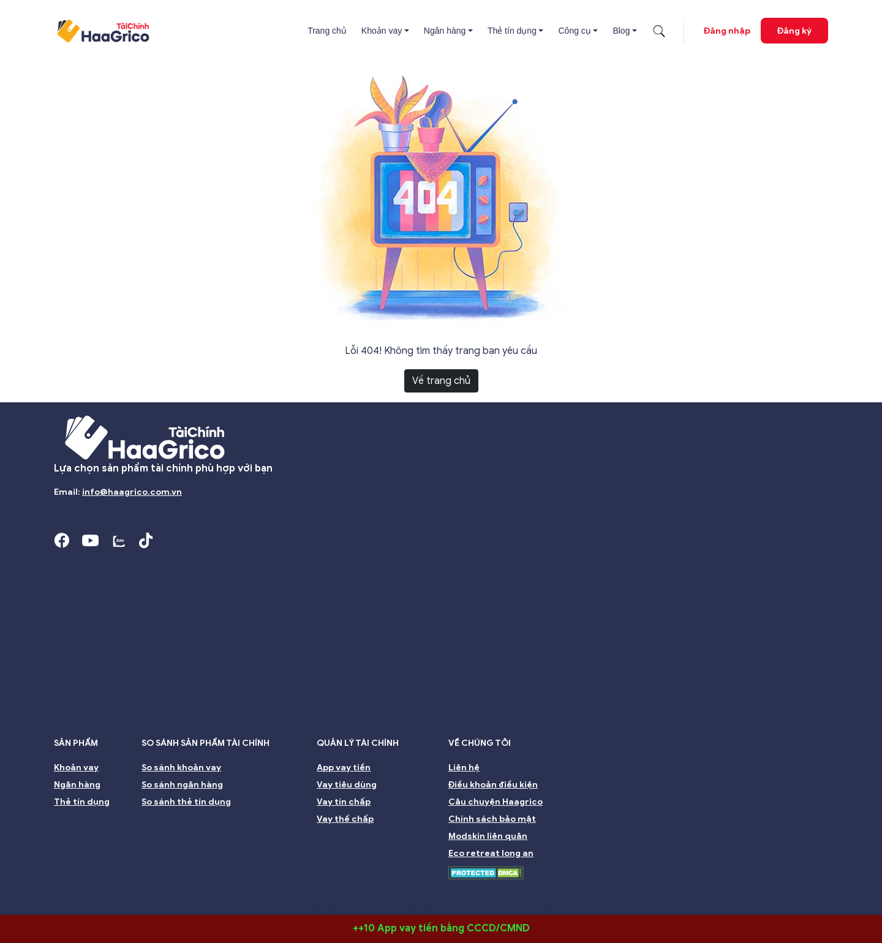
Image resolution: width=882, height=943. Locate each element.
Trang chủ (327, 31)
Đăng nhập (727, 31)
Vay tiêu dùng (347, 785)
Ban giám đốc (236, 890)
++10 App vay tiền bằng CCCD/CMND (441, 928)
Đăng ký (794, 31)
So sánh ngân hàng (182, 785)
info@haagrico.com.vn (132, 492)
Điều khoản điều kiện (493, 785)
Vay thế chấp (345, 819)
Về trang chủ (441, 381)
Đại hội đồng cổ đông (540, 890)
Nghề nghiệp (749, 890)
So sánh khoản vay (181, 767)
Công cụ (574, 31)
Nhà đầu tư (382, 890)
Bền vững (621, 890)
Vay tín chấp (344, 802)
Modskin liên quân (487, 836)
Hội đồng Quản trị (154, 890)
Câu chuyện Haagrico (495, 802)
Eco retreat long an (490, 853)
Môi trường (683, 890)
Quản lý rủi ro (451, 890)
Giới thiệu (80, 890)
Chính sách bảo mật (492, 819)
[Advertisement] (441, 645)
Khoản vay (381, 31)
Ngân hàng (445, 31)
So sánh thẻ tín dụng (186, 802)
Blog (621, 31)
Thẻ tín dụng (512, 31)
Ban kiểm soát (311, 890)
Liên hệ (464, 767)
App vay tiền (344, 767)
